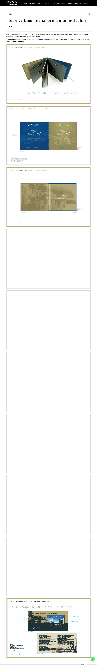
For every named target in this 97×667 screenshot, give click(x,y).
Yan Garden (87, 14)
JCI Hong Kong (90, 14)
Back (10, 14)
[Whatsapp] (93, 659)
